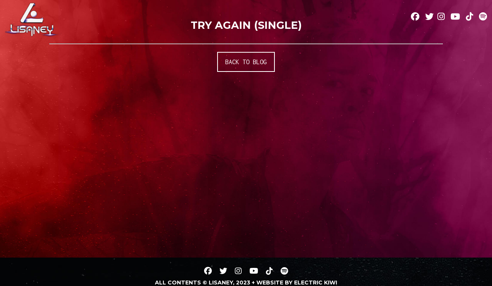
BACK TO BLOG (246, 61)
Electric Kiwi (315, 282)
